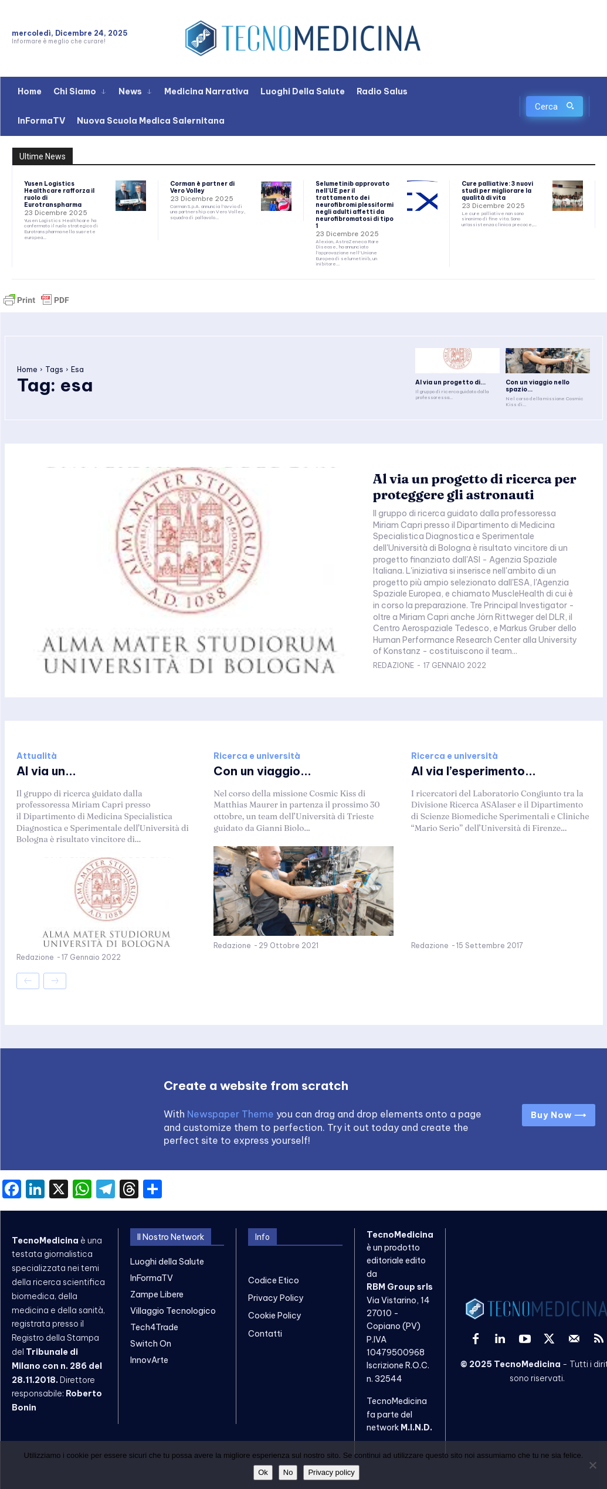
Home (27, 369)
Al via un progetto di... (450, 382)
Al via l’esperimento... (473, 771)
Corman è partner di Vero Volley (202, 187)
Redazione (393, 665)
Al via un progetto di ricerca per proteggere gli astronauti (475, 486)
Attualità (36, 756)
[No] (592, 1465)
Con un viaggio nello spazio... (537, 386)
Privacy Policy (276, 1298)
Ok (263, 1472)
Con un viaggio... (262, 771)
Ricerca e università (256, 756)
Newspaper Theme (230, 1113)
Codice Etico (273, 1280)
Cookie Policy (274, 1315)
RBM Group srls (400, 1287)
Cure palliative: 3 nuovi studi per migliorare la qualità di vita (497, 191)
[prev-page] (27, 981)
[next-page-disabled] (54, 981)
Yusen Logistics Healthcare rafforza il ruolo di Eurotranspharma (59, 194)
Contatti (265, 1333)
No (288, 1472)
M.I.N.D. (416, 1427)
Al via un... (46, 771)
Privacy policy (331, 1472)
